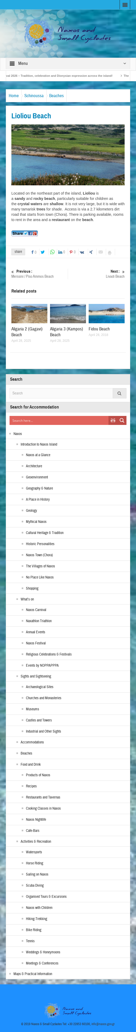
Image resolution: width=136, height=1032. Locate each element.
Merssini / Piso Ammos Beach (38, 274)
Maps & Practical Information (32, 974)
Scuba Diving (35, 885)
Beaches (56, 95)
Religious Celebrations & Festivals (49, 654)
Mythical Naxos (36, 521)
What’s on (27, 599)
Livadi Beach (97, 274)
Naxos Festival (36, 643)
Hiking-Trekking (36, 919)
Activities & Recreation (36, 841)
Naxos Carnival (36, 610)
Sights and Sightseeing (36, 676)
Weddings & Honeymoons (43, 952)
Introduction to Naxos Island (39, 444)
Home (14, 95)
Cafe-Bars (32, 830)
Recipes (31, 786)
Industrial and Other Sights (43, 731)
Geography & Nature (39, 488)
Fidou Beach (99, 329)
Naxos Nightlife (36, 819)
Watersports (34, 852)
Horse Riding (34, 863)
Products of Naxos (38, 775)
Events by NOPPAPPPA (42, 665)
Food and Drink (31, 764)
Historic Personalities (40, 544)
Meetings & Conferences (42, 963)
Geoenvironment (37, 477)
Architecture (34, 466)
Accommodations (32, 742)
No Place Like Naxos (40, 577)
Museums (32, 709)
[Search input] (59, 420)
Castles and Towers (39, 720)
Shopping (32, 588)
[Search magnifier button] (121, 420)
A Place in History (38, 499)
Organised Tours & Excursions (46, 896)
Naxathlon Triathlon (39, 621)
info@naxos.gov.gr (103, 1024)
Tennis (30, 941)
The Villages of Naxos (40, 566)
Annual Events (35, 632)
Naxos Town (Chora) (39, 555)
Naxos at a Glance (38, 455)
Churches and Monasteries (43, 698)
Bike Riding (33, 930)
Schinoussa (34, 95)
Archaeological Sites (39, 687)
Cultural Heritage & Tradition (45, 533)
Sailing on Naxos (37, 874)
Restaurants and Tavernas (43, 797)
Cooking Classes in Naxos (43, 808)
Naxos (17, 434)
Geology (31, 510)
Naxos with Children (39, 907)
